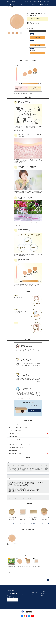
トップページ (8, 6)
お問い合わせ (40, 1)
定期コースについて (34, 597)
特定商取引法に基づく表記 (44, 591)
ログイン (48, 1)
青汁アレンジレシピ (34, 592)
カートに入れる (37, 37)
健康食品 (12, 4)
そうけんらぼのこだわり (28, 1)
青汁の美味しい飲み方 (34, 590)
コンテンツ (44, 1)
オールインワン (16, 6)
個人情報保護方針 (43, 593)
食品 (22, 4)
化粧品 (33, 4)
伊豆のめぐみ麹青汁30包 (11, 566)
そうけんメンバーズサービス (44, 599)
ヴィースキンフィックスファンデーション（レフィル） (19, 568)
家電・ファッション (44, 4)
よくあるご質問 (34, 1)
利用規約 (42, 595)
